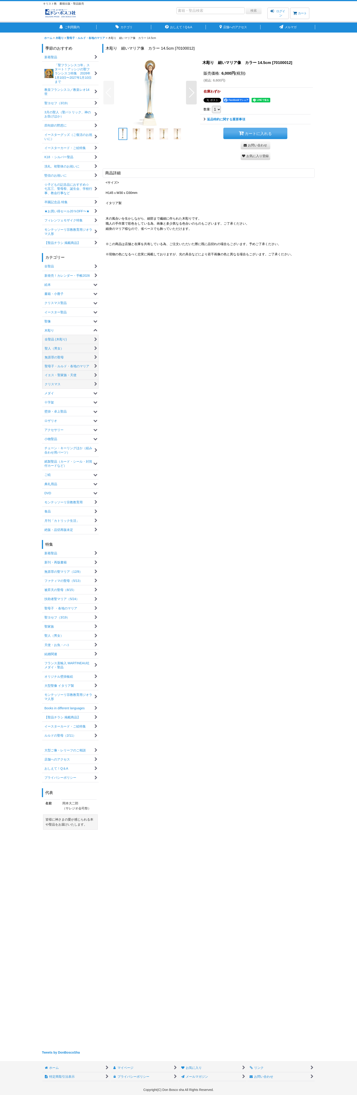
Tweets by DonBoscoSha (61, 1052)
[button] (108, 92)
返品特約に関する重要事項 (224, 119)
